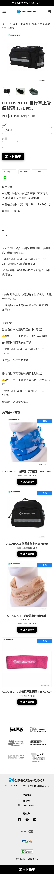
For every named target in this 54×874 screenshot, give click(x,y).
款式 (4, 124)
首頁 (4, 23)
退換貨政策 (33, 859)
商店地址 (27, 801)
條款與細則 (20, 859)
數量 (4, 138)
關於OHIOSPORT (27, 805)
